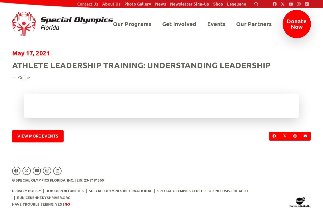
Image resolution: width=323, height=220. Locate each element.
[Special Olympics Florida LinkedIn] (307, 4)
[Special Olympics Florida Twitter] (283, 4)
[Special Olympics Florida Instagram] (299, 4)
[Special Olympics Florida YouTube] (291, 4)
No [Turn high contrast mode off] (67, 204)
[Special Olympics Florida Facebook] (275, 4)
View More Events (37, 136)
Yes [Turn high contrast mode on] (58, 204)
